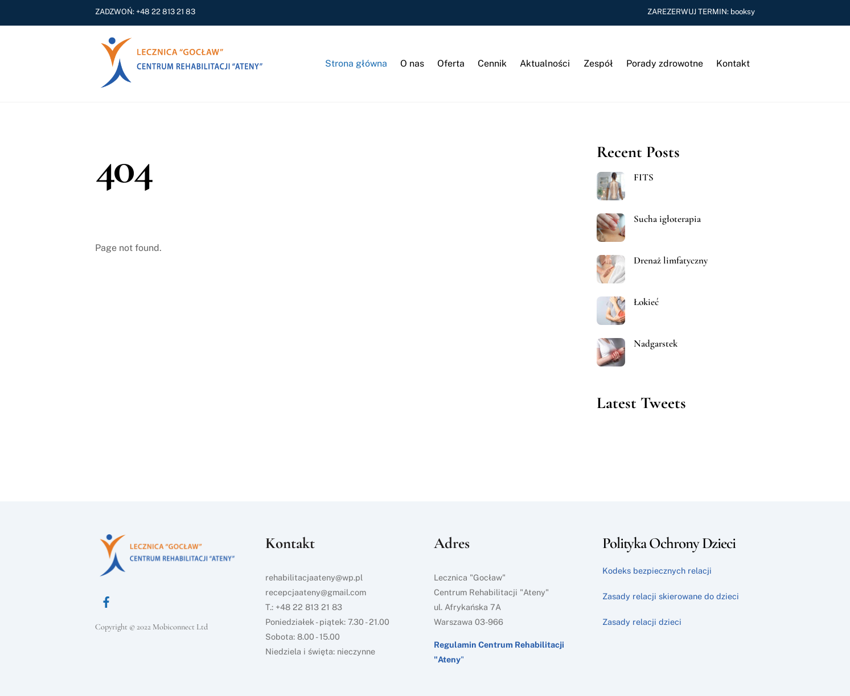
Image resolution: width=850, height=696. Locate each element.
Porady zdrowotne (664, 63)
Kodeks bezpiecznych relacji (657, 570)
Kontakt (733, 63)
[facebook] (106, 601)
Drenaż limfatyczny (671, 260)
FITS (644, 177)
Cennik (492, 63)
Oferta (451, 63)
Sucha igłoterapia (667, 219)
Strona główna (356, 63)
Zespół (598, 63)
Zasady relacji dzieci (641, 622)
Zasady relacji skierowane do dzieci (670, 596)
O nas (412, 63)
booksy (742, 11)
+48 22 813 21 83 (165, 11)
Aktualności (545, 63)
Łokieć (646, 302)
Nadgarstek (655, 343)
